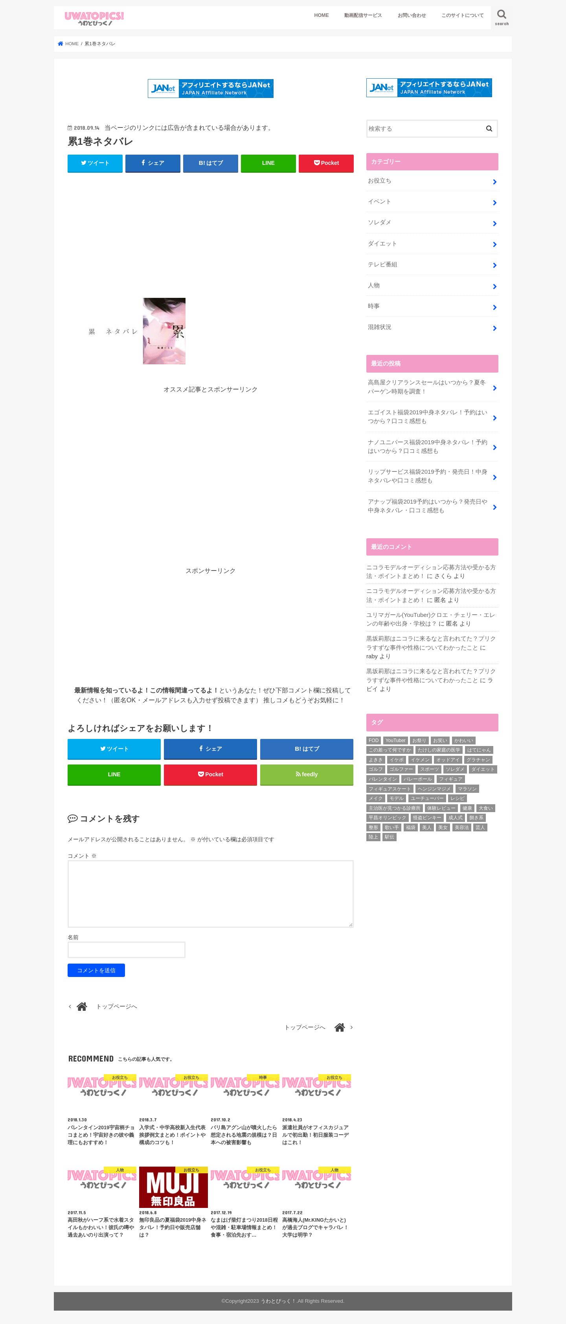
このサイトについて (462, 15)
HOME (321, 15)
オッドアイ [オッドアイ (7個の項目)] (448, 757)
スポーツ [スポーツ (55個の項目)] (429, 767)
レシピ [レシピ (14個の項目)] (457, 796)
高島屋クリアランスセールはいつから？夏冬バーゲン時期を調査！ (427, 385)
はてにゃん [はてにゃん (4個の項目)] (479, 747)
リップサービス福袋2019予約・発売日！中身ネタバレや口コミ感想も (427, 474)
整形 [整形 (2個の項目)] (373, 824)
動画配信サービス (363, 15)
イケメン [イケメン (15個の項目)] (420, 757)
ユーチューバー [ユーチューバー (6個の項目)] (427, 796)
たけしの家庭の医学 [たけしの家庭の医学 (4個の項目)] (439, 747)
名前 (73, 937)
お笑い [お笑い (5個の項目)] (440, 737)
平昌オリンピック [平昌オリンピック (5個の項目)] (387, 815)
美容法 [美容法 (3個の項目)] (462, 824)
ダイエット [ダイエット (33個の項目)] (483, 767)
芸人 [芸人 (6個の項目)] (480, 824)
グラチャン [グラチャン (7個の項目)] (478, 757)
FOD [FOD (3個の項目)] (374, 737)
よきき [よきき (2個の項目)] (376, 757)
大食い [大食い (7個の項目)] (486, 805)
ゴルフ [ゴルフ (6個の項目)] (376, 767)
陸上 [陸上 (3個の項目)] (373, 834)
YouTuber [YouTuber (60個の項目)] (396, 737)
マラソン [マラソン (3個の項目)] (467, 786)
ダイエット (382, 243)
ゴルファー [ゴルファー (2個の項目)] (401, 767)
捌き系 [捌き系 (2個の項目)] (476, 815)
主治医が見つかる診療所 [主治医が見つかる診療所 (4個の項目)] (395, 805)
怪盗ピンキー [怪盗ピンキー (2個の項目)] (427, 815)
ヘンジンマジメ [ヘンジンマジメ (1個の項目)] (434, 786)
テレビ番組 (382, 263)
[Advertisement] (211, 240)
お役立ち (379, 180)
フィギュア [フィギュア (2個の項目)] (451, 776)
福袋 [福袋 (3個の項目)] (410, 824)
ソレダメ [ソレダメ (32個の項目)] (455, 767)
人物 (374, 284)
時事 (374, 305)
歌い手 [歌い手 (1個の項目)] (392, 824)
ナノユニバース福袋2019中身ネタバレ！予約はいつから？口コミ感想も (427, 445)
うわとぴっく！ (278, 1302)
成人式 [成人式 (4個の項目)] (455, 815)
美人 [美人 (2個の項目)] (427, 824)
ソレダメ (379, 222)
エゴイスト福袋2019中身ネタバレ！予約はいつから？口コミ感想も (427, 415)
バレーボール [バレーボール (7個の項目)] (418, 776)
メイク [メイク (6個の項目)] (376, 796)
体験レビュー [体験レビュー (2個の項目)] (441, 805)
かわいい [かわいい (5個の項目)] (463, 737)
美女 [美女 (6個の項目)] (443, 824)
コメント (82, 856)
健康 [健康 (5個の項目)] (467, 805)
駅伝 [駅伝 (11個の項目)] (389, 834)
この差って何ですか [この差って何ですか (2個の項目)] (390, 747)
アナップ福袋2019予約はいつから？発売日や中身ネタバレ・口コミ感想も (427, 504)
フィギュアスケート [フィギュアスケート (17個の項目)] (390, 786)
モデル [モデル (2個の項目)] (397, 796)
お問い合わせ (412, 15)
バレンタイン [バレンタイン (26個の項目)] (383, 776)
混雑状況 (379, 326)
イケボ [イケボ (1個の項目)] (397, 757)
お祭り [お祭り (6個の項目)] (419, 737)
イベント (379, 201)
